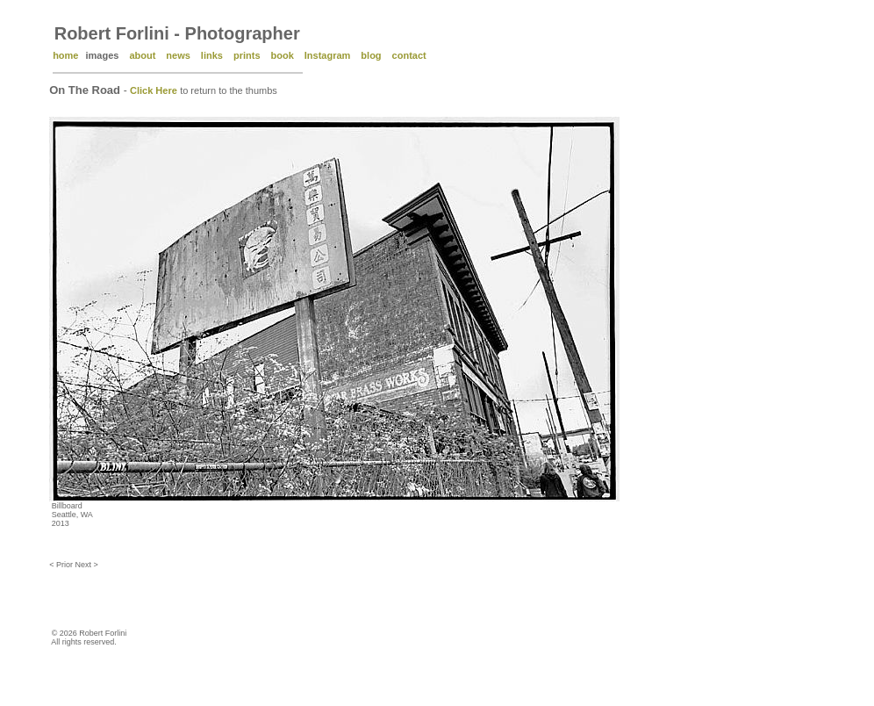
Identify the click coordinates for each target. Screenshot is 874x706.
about (142, 55)
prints (247, 55)
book (282, 55)
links (212, 55)
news (178, 55)
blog (371, 55)
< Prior (62, 564)
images (101, 55)
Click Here (153, 90)
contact (409, 55)
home (65, 55)
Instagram (327, 55)
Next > (86, 564)
